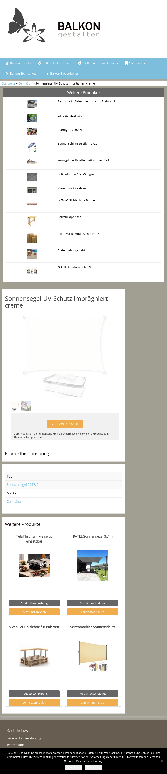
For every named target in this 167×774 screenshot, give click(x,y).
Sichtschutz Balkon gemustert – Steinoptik (87, 101)
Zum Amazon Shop (65, 434)
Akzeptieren (74, 767)
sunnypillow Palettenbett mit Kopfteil (83, 160)
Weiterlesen (93, 767)
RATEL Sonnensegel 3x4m (93, 546)
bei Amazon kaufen (93, 622)
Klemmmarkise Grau (72, 188)
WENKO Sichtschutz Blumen (77, 200)
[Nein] (162, 761)
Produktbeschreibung (34, 613)
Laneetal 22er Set (70, 115)
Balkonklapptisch (69, 217)
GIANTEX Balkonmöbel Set (76, 267)
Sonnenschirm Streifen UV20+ (78, 144)
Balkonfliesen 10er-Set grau (77, 174)
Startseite (8, 83)
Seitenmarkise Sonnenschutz (92, 637)
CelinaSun (25, 83)
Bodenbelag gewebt (71, 250)
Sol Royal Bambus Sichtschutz (78, 234)
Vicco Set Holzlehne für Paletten (34, 637)
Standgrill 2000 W (70, 130)
